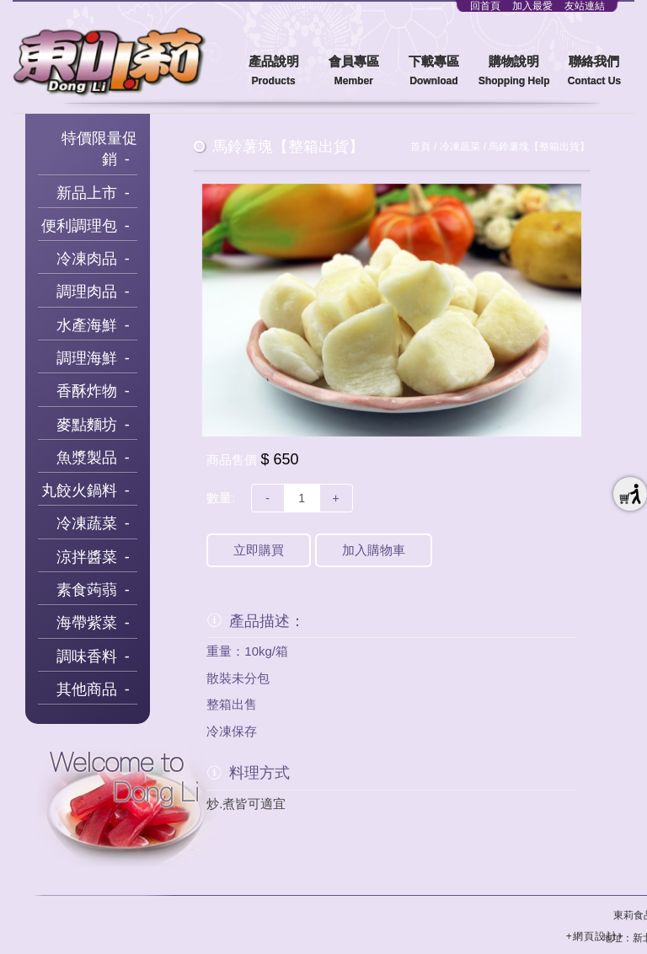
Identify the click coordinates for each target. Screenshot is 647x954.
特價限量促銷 (99, 149)
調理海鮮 (86, 358)
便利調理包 (79, 225)
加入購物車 (373, 550)
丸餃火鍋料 (79, 490)
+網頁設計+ (595, 936)
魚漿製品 (86, 457)
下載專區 (433, 71)
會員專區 (353, 71)
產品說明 (273, 71)
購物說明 (514, 71)
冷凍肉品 (86, 258)
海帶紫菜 (86, 622)
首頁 (420, 147)
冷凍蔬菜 (86, 523)
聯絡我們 (594, 71)
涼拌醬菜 (86, 557)
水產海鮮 (86, 325)
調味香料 (86, 656)
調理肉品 (86, 291)
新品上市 (86, 193)
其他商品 (86, 689)
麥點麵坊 (86, 424)
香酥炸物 (86, 391)
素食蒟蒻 (86, 590)
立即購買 (258, 550)
